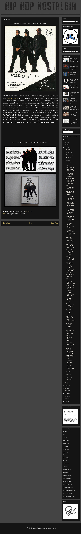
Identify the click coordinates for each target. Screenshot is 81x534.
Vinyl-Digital (66, 455)
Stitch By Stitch (67, 469)
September (69, 155)
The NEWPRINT (66, 472)
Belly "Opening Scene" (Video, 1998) (73, 74)
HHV (64, 434)
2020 (66, 385)
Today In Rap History (68, 487)
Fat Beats (65, 431)
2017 (66, 393)
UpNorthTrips (66, 458)
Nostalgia (10, 214)
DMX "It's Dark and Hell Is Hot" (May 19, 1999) (70, 246)
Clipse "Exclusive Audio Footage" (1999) (70, 300)
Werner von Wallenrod (68, 493)
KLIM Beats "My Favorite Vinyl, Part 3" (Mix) (70, 198)
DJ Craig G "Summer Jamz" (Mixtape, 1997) (70, 258)
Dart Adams (65, 446)
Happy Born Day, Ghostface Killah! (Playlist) (70, 305)
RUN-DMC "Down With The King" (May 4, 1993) (70, 344)
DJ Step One (66, 443)
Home (30, 223)
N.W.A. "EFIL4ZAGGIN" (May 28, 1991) (70, 187)
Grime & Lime (66, 467)
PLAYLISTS (56, 13)
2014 (66, 401)
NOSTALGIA (25, 13)
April (67, 372)
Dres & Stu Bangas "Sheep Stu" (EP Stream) (74, 94)
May (67, 165)
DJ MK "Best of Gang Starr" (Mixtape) (69, 175)
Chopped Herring (67, 475)
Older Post (54, 223)
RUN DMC (15, 214)
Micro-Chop (66, 461)
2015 (66, 399)
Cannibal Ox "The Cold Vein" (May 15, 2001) (70, 271)
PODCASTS (66, 13)
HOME (7, 13)
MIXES (34, 13)
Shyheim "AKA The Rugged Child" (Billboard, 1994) (74, 81)
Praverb (65, 437)
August (68, 157)
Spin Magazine (22, 214)
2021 (66, 383)
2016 (66, 396)
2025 (66, 139)
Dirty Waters (66, 464)
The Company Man (67, 481)
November (68, 149)
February (68, 377)
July (67, 160)
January (68, 380)
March (68, 374)
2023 (66, 145)
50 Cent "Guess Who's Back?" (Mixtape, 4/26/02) (74, 108)
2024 (66, 142)
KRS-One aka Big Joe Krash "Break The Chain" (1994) (74, 60)
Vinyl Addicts (66, 440)
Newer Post (6, 223)
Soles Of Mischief (67, 478)
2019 (66, 388)
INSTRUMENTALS (44, 13)
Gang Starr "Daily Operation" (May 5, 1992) (70, 332)
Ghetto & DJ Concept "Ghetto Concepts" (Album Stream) (70, 365)
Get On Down (66, 452)
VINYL (74, 13)
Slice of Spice (66, 449)
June (67, 163)
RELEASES (15, 13)
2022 (66, 147)
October (68, 152)
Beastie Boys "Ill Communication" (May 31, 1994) (70, 169)
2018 (66, 391)
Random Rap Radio (67, 484)
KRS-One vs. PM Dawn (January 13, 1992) (74, 87)
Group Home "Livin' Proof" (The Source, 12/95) (74, 114)
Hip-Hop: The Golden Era (69, 490)
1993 (6, 214)
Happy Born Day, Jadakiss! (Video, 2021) (70, 193)
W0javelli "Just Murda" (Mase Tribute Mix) (70, 294)
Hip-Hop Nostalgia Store (68, 496)
